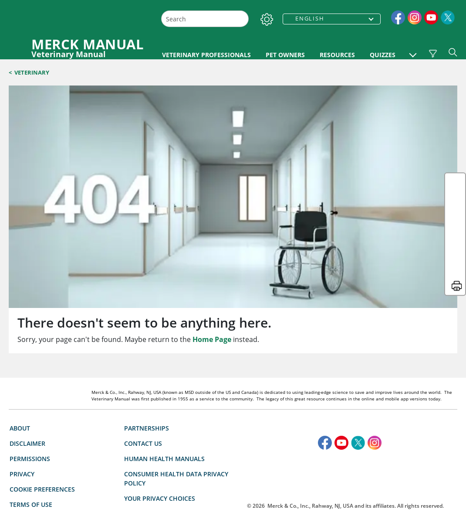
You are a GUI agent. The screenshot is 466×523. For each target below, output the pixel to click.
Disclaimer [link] (27, 394)
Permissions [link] (30, 409)
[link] (398, 16)
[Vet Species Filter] (433, 53)
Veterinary (31, 72)
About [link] (20, 378)
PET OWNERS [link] (330, 55)
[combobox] (205, 18)
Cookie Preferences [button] (42, 439)
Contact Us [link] (143, 394)
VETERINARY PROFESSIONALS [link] (206, 55)
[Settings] (265, 17)
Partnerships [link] (146, 378)
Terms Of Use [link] (31, 455)
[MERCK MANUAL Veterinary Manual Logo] (79, 47)
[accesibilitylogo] (344, 429)
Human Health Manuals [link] (164, 409)
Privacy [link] (22, 424)
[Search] (241, 19)
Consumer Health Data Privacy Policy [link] (176, 429)
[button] (413, 50)
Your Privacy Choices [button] (166, 448)
